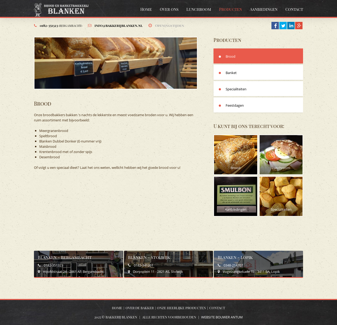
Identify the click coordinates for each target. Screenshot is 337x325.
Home (146, 9)
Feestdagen (235, 105)
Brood (230, 56)
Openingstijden (169, 25)
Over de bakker (140, 308)
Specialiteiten (236, 89)
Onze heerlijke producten (181, 308)
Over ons (169, 9)
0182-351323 (61, 25)
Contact (294, 9)
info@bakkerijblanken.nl (119, 25)
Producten (230, 9)
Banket (231, 72)
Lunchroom (198, 9)
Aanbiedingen (263, 9)
